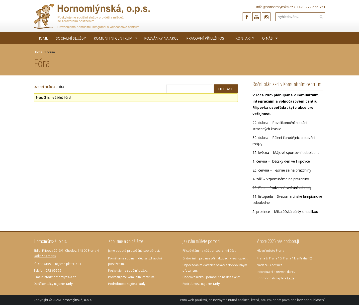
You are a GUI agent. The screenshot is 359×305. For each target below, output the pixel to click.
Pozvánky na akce (161, 38)
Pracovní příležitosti (206, 38)
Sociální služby (71, 38)
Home (42, 38)
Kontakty (244, 38)
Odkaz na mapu (45, 256)
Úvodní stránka (44, 87)
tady (69, 284)
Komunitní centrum (113, 38)
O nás (267, 38)
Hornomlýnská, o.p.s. (76, 300)
